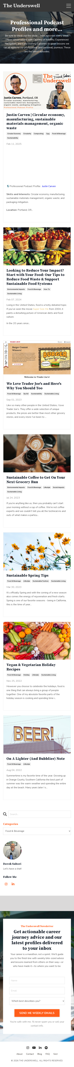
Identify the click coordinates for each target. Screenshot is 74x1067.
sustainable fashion (41, 581)
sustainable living (14, 294)
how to (47, 289)
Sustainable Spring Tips (27, 575)
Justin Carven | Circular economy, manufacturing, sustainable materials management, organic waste (35, 121)
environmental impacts (16, 289)
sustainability (12, 138)
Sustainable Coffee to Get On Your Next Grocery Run (35, 479)
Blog (39, 1054)
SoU (55, 1054)
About (19, 1054)
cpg (47, 134)
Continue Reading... (16, 215)
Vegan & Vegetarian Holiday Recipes (31, 667)
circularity (27, 134)
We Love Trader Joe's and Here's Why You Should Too (33, 386)
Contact (30, 1054)
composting (38, 134)
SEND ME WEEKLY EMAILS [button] (37, 1013)
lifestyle (47, 487)
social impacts (58, 487)
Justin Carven (49, 186)
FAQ (48, 1054)
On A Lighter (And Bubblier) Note (35, 759)
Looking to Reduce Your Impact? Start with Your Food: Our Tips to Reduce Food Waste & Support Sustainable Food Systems (35, 277)
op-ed (25, 394)
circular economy (14, 134)
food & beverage (59, 134)
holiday (26, 675)
